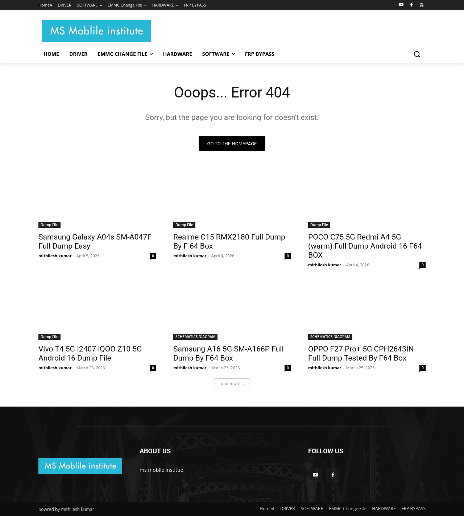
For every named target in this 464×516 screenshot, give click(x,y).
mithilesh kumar (54, 255)
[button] (417, 54)
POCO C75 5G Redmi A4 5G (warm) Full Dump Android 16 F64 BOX (365, 246)
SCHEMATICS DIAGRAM (195, 336)
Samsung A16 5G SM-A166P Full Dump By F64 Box (228, 353)
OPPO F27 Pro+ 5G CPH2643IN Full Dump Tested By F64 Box (361, 353)
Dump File (49, 224)
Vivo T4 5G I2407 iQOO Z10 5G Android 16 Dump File (90, 353)
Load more (232, 383)
